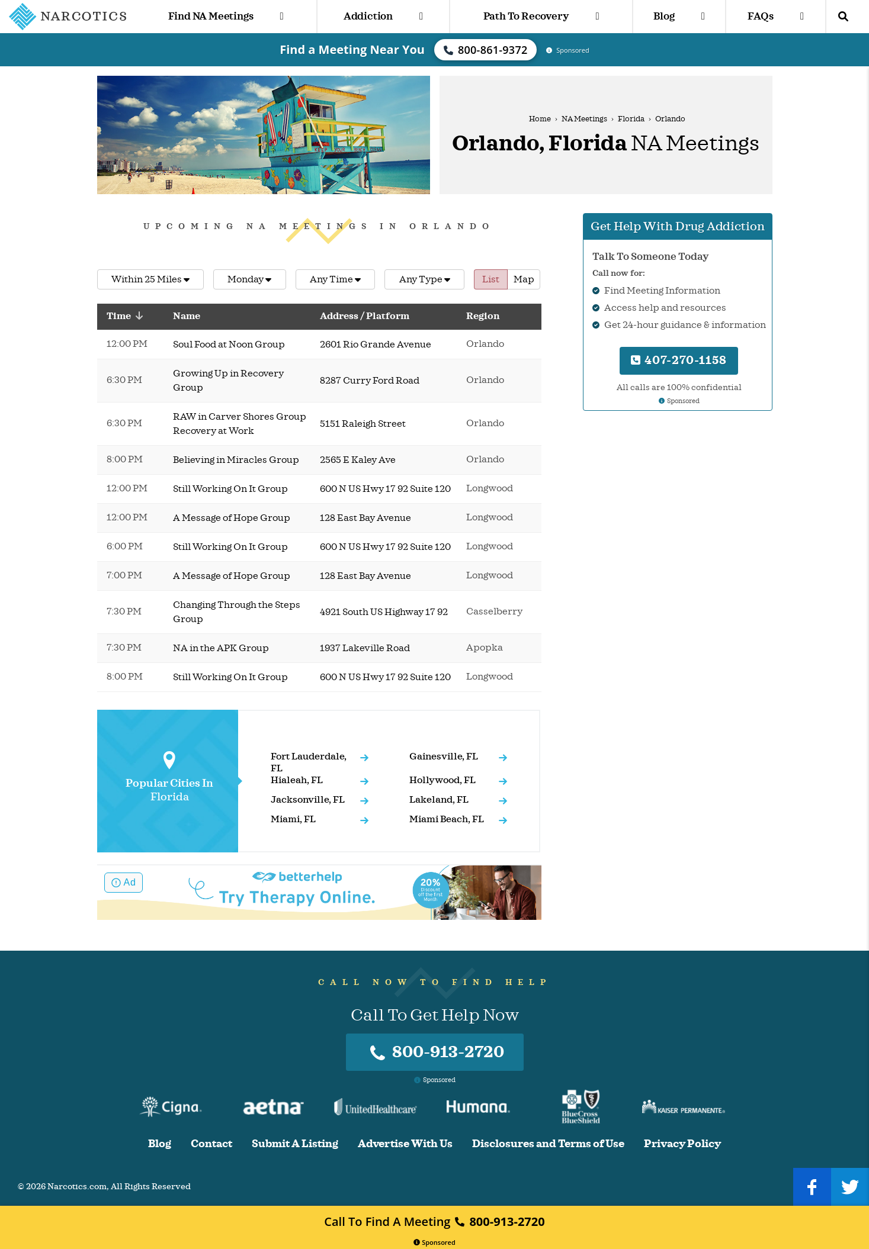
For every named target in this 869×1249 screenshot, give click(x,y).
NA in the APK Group (221, 648)
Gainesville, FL (443, 756)
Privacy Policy (682, 1144)
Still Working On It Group (230, 489)
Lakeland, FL (439, 800)
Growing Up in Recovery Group (228, 381)
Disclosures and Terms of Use (548, 1144)
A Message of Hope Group (231, 518)
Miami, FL (293, 819)
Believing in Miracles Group (236, 460)
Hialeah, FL (297, 780)
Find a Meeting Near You (352, 49)
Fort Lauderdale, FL (309, 762)
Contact (211, 1144)
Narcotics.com (77, 1187)
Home (540, 119)
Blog (678, 16)
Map (524, 279)
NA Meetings (584, 119)
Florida (631, 119)
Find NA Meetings (226, 16)
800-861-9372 (486, 50)
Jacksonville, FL (308, 800)
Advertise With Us (405, 1144)
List (490, 279)
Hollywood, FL (442, 780)
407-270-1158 (679, 360)
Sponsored (434, 1242)
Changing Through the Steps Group (236, 612)
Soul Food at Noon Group (229, 344)
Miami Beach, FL (446, 819)
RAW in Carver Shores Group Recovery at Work (239, 424)
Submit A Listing (295, 1144)
